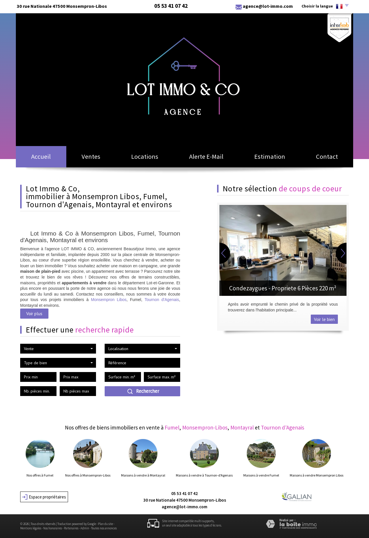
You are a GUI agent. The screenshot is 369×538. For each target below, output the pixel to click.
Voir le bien (324, 319)
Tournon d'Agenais (161, 299)
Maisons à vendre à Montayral (143, 475)
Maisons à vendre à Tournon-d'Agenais (204, 475)
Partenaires (71, 528)
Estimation (269, 156)
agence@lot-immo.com (268, 6)
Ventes (91, 156)
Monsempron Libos (108, 299)
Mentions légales (30, 528)
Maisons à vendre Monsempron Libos (316, 475)
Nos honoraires (52, 528)
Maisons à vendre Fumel (261, 475)
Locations (144, 156)
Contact (327, 156)
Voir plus (34, 313)
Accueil (41, 156)
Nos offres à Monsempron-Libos (87, 475)
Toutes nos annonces (104, 528)
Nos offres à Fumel (40, 475)
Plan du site (105, 524)
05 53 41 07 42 (184, 493)
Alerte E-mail (206, 156)
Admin (84, 528)
